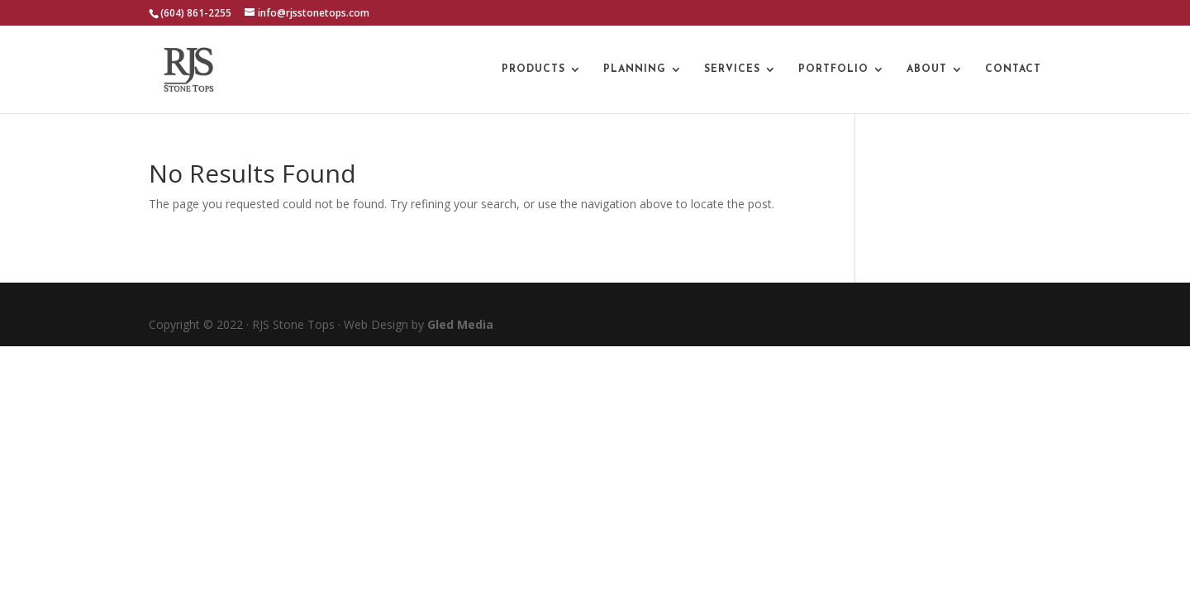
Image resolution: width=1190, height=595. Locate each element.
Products (533, 69)
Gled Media (460, 324)
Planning (634, 69)
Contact (1013, 69)
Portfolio (833, 69)
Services (732, 69)
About (927, 69)
